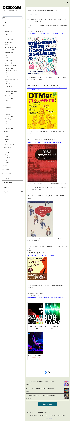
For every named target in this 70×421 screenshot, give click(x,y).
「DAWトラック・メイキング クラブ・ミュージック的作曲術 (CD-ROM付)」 (45, 142)
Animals (7, 139)
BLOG (4, 25)
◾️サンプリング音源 (8, 63)
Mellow (7, 149)
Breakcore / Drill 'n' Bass (12, 50)
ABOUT (4, 166)
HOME (4, 22)
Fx (7, 104)
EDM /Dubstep (9, 42)
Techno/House (9, 60)
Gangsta (7, 155)
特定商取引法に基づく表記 (44, 412)
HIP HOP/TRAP (9, 52)
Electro (7, 44)
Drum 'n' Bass (9, 126)
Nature (7, 134)
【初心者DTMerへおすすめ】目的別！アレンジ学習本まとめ (42, 10)
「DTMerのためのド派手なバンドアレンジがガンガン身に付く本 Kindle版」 (45, 33)
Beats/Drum (9, 68)
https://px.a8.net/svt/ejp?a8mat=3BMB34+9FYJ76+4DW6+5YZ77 (45, 297)
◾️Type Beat (7, 147)
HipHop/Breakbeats (10, 65)
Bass (7, 74)
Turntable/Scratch (11, 70)
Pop (6, 55)
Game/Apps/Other (10, 144)
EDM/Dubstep (9, 86)
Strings (7, 152)
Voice (7, 72)
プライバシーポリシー (31, 412)
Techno (7, 162)
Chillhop (7, 157)
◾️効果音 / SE (7, 131)
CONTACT (5, 169)
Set (7, 76)
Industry (7, 141)
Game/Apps (8, 118)
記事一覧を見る (47, 404)
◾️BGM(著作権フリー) (9, 32)
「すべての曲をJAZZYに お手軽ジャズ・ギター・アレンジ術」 (41, 255)
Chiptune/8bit (9, 39)
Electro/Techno (9, 96)
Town (6, 136)
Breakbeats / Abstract (11, 47)
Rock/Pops (8, 107)
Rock (6, 57)
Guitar (8, 114)
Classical (7, 37)
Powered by (47, 418)
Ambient (7, 34)
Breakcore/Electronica (11, 79)
